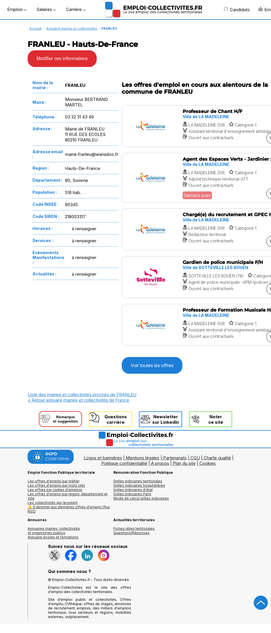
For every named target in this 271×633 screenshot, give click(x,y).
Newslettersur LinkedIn (165, 419)
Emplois (17, 9)
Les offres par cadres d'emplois (55, 490)
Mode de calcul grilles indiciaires (141, 498)
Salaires (46, 9)
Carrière (76, 9)
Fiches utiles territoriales (134, 528)
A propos (160, 463)
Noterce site (215, 419)
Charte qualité (217, 458)
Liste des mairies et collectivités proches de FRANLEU (82, 394)
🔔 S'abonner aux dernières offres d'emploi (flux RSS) (69, 509)
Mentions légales (142, 458)
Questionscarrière (115, 419)
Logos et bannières (103, 458)
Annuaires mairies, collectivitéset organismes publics (54, 530)
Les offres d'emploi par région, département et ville (68, 496)
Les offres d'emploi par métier (53, 481)
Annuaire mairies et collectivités (71, 28)
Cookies (207, 463)
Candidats (237, 9)
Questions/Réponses (131, 533)
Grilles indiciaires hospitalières (139, 485)
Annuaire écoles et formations (53, 537)
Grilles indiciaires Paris (132, 494)
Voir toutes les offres (152, 365)
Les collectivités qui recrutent (53, 502)
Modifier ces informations (62, 58)
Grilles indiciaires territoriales (137, 481)
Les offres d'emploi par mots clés (56, 485)
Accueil (35, 28)
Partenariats (175, 458)
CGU (195, 458)
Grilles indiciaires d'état (133, 490)
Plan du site (184, 463)
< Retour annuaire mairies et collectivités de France (78, 400)
